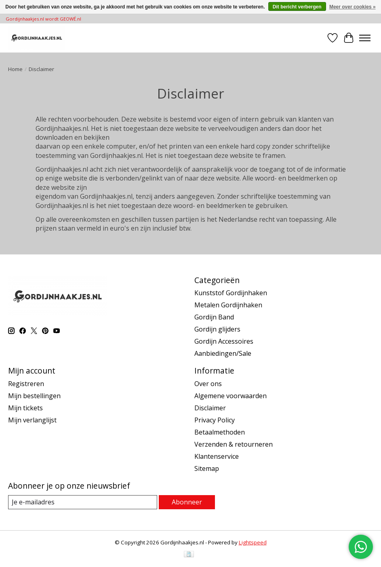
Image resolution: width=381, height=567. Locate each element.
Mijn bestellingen (34, 395)
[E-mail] (82, 502)
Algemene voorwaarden (230, 395)
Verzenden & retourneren (233, 444)
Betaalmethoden (219, 432)
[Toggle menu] (365, 38)
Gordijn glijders (217, 329)
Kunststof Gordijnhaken (230, 292)
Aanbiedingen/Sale (222, 353)
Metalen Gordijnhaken (228, 304)
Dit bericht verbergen (297, 7)
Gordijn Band (214, 317)
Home (15, 69)
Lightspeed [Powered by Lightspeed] (253, 542)
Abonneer (187, 502)
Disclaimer (210, 407)
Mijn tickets (25, 407)
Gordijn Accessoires (223, 341)
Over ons (208, 383)
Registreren (26, 383)
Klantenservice (216, 456)
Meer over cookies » (352, 7)
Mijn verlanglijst (32, 420)
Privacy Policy (214, 420)
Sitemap (206, 468)
